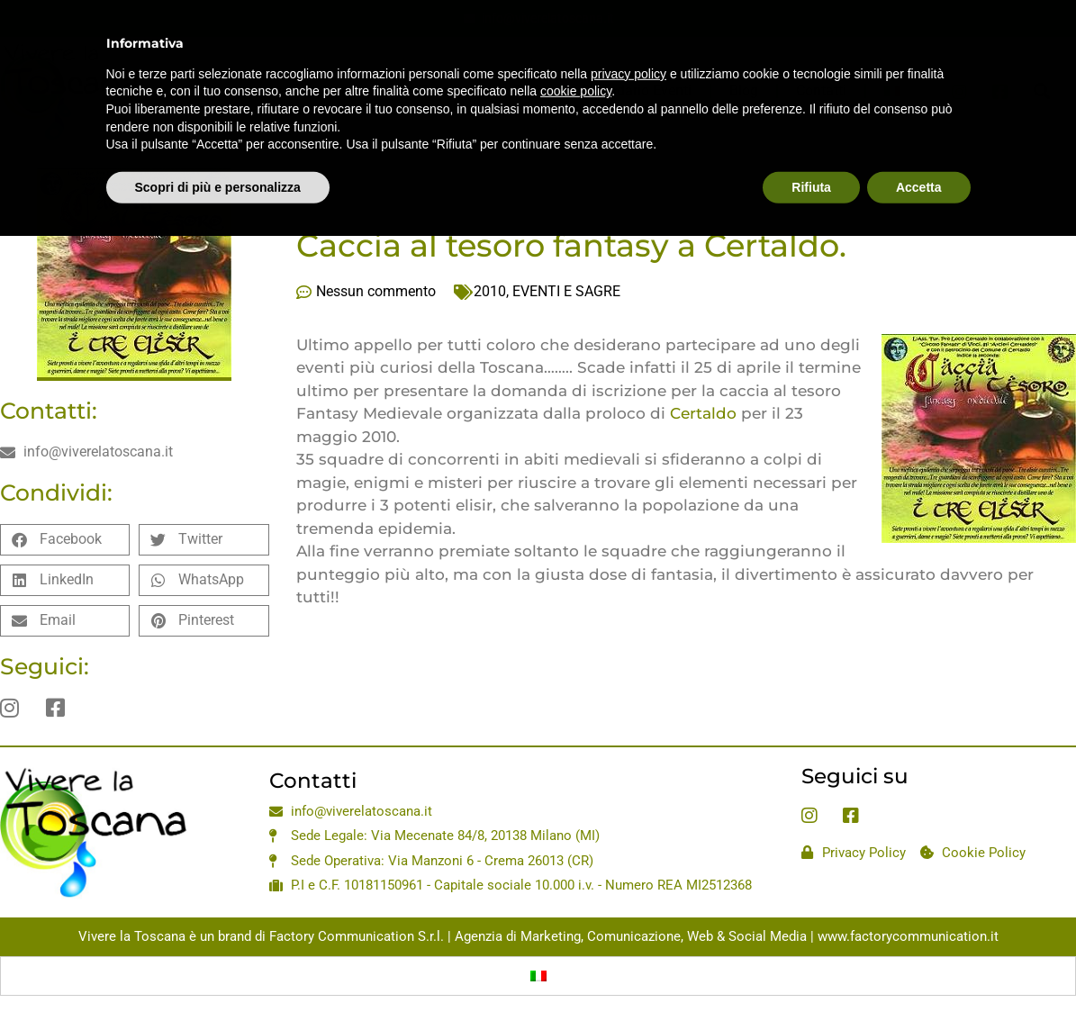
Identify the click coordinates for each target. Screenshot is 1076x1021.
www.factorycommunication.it (908, 936)
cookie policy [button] (575, 49)
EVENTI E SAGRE (566, 291)
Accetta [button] (919, 145)
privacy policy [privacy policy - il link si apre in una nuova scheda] (628, 31)
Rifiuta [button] (811, 145)
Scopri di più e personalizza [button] (218, 145)
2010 (490, 291)
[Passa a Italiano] (538, 976)
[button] (65, 540)
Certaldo (705, 413)
